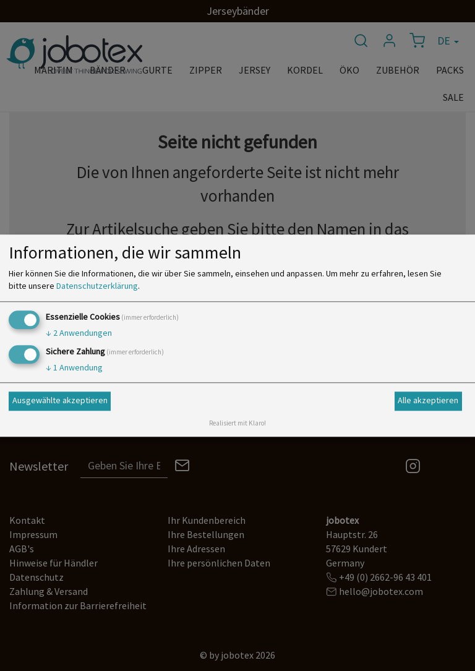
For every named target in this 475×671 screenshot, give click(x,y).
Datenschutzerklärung (97, 285)
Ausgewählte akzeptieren (60, 400)
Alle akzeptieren (428, 400)
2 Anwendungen (79, 332)
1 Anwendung (74, 367)
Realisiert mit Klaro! (237, 423)
